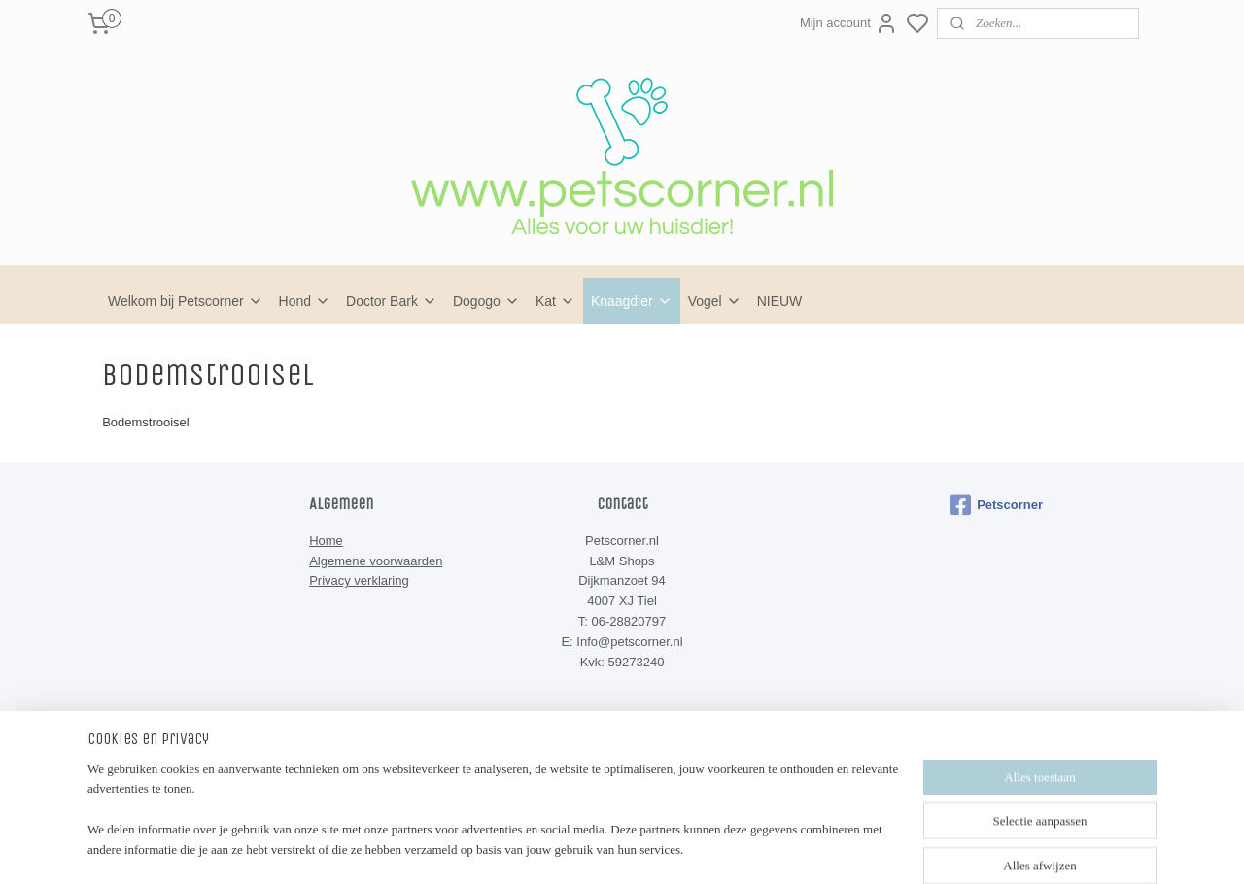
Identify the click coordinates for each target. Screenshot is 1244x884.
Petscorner (996, 505)
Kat (555, 301)
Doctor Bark (391, 301)
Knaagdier (632, 301)
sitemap (676, 777)
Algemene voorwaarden (375, 561)
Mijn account (849, 23)
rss (711, 777)
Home (326, 540)
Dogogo (486, 301)
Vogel (715, 301)
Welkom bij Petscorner (185, 301)
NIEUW (780, 301)
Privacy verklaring (359, 580)
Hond (304, 301)
